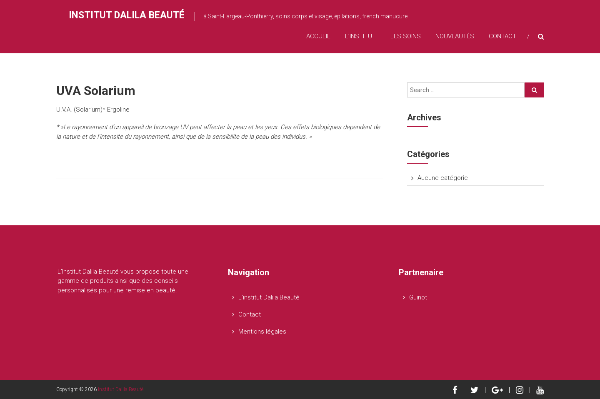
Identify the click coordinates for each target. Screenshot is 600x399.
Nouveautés (454, 36)
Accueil (318, 36)
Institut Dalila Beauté (127, 15)
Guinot (418, 297)
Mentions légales (262, 331)
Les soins (405, 36)
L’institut (360, 36)
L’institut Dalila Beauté (269, 297)
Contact (502, 36)
